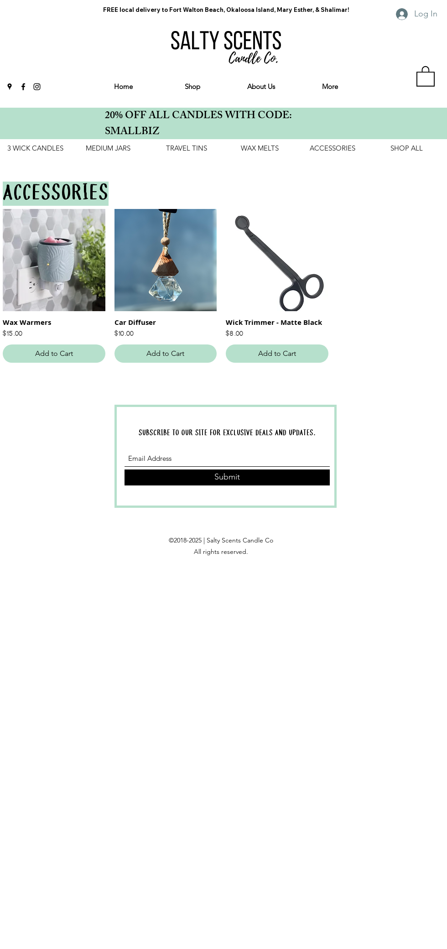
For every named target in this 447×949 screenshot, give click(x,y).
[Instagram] (37, 86)
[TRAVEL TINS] (186, 148)
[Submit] (227, 477)
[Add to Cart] (54, 353)
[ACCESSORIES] (332, 148)
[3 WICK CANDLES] (35, 148)
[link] (425, 76)
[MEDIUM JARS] (108, 148)
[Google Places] (9, 86)
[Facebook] (23, 86)
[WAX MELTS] (259, 148)
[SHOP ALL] (406, 148)
